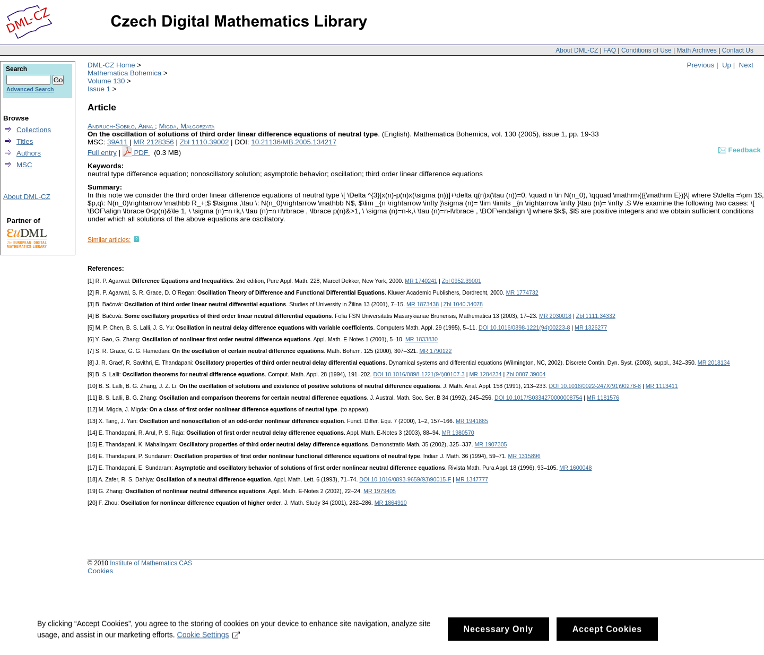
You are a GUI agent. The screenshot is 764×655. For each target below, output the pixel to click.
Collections (33, 130)
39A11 (117, 142)
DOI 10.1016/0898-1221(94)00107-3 (418, 374)
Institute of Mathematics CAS (151, 563)
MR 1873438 (422, 304)
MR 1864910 (391, 502)
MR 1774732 (522, 292)
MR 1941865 (472, 421)
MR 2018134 (714, 362)
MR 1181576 (603, 397)
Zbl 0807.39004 (525, 374)
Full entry (102, 153)
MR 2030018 (555, 316)
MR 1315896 (524, 456)
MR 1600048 (575, 467)
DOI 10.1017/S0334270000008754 (538, 397)
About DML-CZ (576, 50)
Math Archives (696, 50)
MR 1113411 (662, 386)
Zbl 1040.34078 (463, 304)
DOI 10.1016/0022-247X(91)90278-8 (595, 386)
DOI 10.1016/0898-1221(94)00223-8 (524, 327)
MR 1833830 (421, 339)
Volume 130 (106, 81)
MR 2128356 (153, 142)
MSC (24, 165)
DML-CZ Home (111, 65)
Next (746, 65)
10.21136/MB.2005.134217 (293, 142)
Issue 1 (99, 89)
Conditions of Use (646, 50)
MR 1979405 (379, 491)
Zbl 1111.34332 (595, 316)
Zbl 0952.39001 (461, 281)
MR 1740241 (421, 281)
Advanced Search (30, 89)
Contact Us (737, 50)
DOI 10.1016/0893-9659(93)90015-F (405, 479)
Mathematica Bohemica (124, 73)
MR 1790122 (435, 351)
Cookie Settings (208, 639)
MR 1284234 (485, 374)
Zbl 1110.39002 (204, 142)
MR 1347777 (472, 479)
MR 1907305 (490, 444)
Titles (24, 141)
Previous (701, 65)
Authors (28, 153)
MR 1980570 (458, 432)
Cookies (100, 571)
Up (726, 65)
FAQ (609, 50)
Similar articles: (109, 240)
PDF (142, 153)
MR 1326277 (591, 327)
